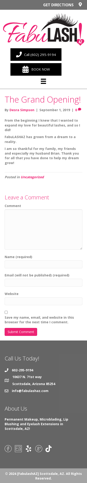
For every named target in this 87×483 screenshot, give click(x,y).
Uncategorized (32, 177)
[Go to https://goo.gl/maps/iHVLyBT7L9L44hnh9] (43, 6)
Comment (13, 206)
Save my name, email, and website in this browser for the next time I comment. (39, 319)
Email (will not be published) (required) (37, 275)
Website (12, 294)
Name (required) (18, 257)
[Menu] (43, 81)
